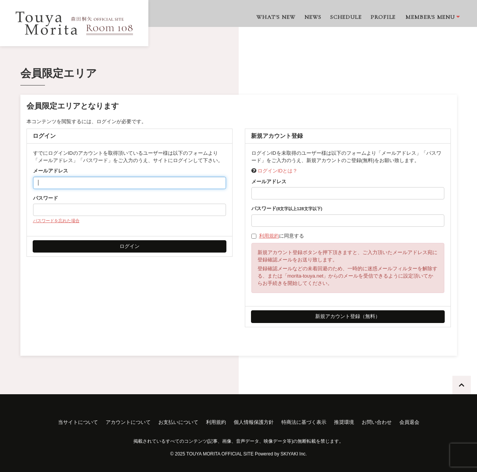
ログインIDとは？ (278, 171)
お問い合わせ (377, 422)
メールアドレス (50, 171)
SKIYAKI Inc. (294, 454)
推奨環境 (344, 422)
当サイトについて (78, 422)
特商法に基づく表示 (303, 422)
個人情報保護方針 (254, 422)
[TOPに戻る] (461, 385)
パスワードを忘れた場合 (56, 220)
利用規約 (269, 236)
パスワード (45, 198)
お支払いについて (178, 422)
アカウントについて (128, 422)
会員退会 (409, 422)
